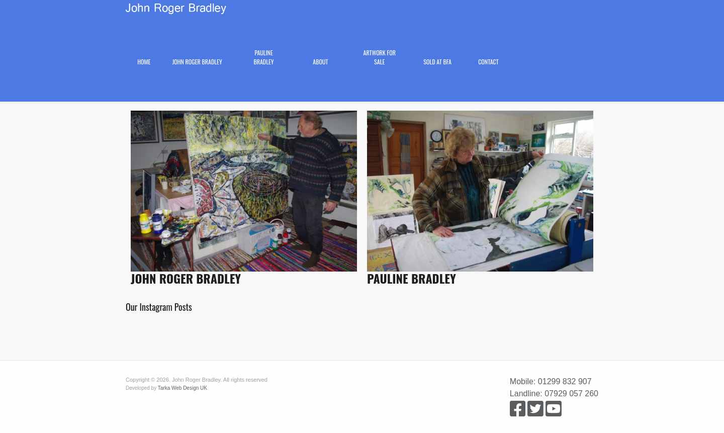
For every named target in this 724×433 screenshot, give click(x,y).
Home (143, 61)
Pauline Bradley (263, 57)
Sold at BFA (437, 61)
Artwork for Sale (380, 57)
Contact (488, 61)
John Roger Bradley (197, 61)
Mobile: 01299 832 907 (551, 381)
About (320, 61)
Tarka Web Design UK (182, 388)
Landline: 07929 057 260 (554, 393)
